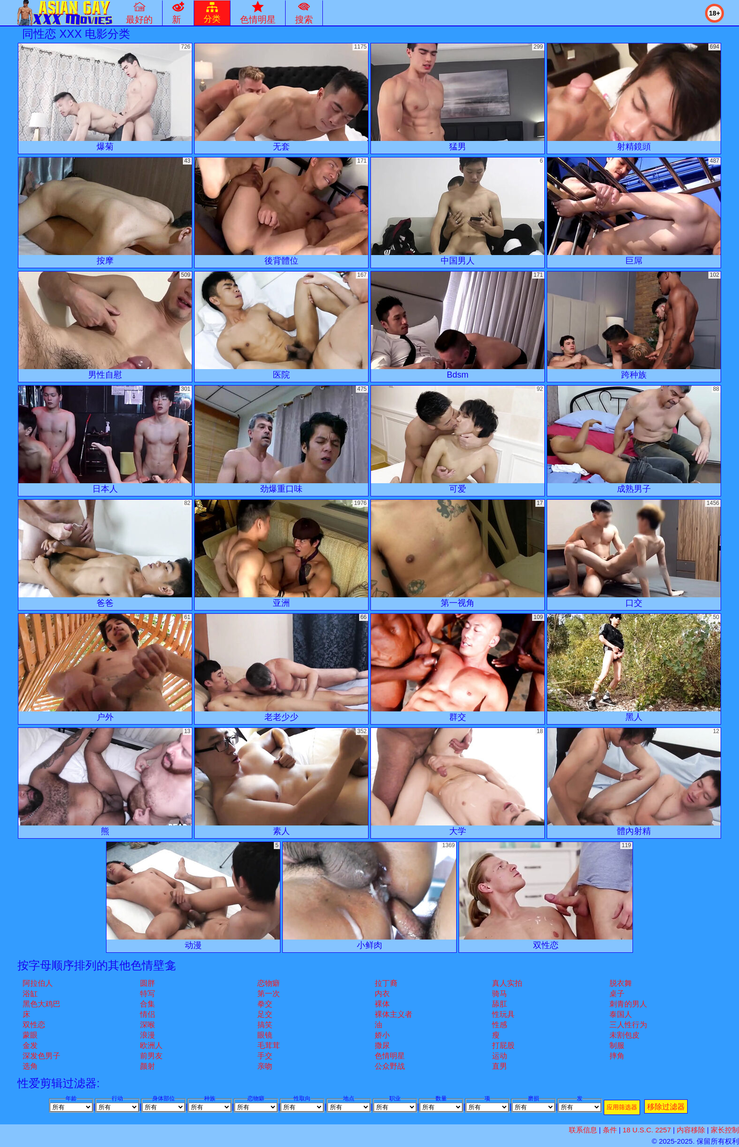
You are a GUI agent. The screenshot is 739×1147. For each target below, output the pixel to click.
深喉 (147, 1025)
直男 (499, 1066)
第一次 (268, 994)
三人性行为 (628, 1025)
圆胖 (147, 983)
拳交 (264, 1004)
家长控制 (725, 1130)
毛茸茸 (268, 1045)
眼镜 (264, 1035)
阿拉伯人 (38, 983)
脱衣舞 (620, 983)
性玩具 (503, 1014)
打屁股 (503, 1045)
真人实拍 (507, 983)
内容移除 (691, 1130)
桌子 (616, 994)
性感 (499, 1025)
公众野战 (390, 1066)
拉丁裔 (386, 983)
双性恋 (34, 1025)
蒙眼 (30, 1035)
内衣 (382, 994)
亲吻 (264, 1066)
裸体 (382, 1004)
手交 (264, 1056)
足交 (264, 1014)
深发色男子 (41, 1056)
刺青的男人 (628, 1004)
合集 (147, 1004)
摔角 (616, 1056)
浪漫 (147, 1035)
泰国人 (620, 1014)
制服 (616, 1045)
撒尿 (382, 1045)
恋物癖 (268, 983)
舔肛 (499, 1004)
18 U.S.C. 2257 (647, 1130)
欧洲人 (151, 1045)
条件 (610, 1130)
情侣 (147, 1014)
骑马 (499, 994)
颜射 (147, 1066)
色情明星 (390, 1056)
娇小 (382, 1035)
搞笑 (264, 1025)
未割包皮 (624, 1035)
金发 (30, 1045)
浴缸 (30, 994)
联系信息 (583, 1130)
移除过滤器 (666, 1107)
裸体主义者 (393, 1014)
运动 (499, 1056)
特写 (147, 994)
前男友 (151, 1056)
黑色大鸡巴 (41, 1004)
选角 (30, 1066)
